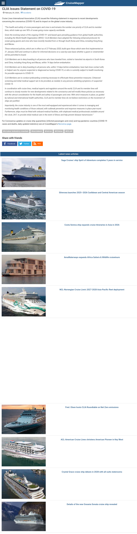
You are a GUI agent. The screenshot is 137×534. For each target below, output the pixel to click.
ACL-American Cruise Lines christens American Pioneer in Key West (92, 439)
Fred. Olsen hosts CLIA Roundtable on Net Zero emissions (92, 407)
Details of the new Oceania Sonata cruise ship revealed (92, 504)
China (59, 131)
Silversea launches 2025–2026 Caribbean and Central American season (92, 192)
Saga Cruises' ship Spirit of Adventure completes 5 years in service (91, 160)
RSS (39, 144)
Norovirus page (64, 124)
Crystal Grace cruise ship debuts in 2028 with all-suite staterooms (92, 472)
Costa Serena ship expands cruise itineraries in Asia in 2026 (91, 225)
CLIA (69, 131)
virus (49, 131)
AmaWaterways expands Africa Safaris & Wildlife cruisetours (92, 257)
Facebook (11, 144)
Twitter (26, 144)
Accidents (26, 13)
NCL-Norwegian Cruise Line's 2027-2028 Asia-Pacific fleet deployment (92, 290)
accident (37, 131)
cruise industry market (16, 131)
